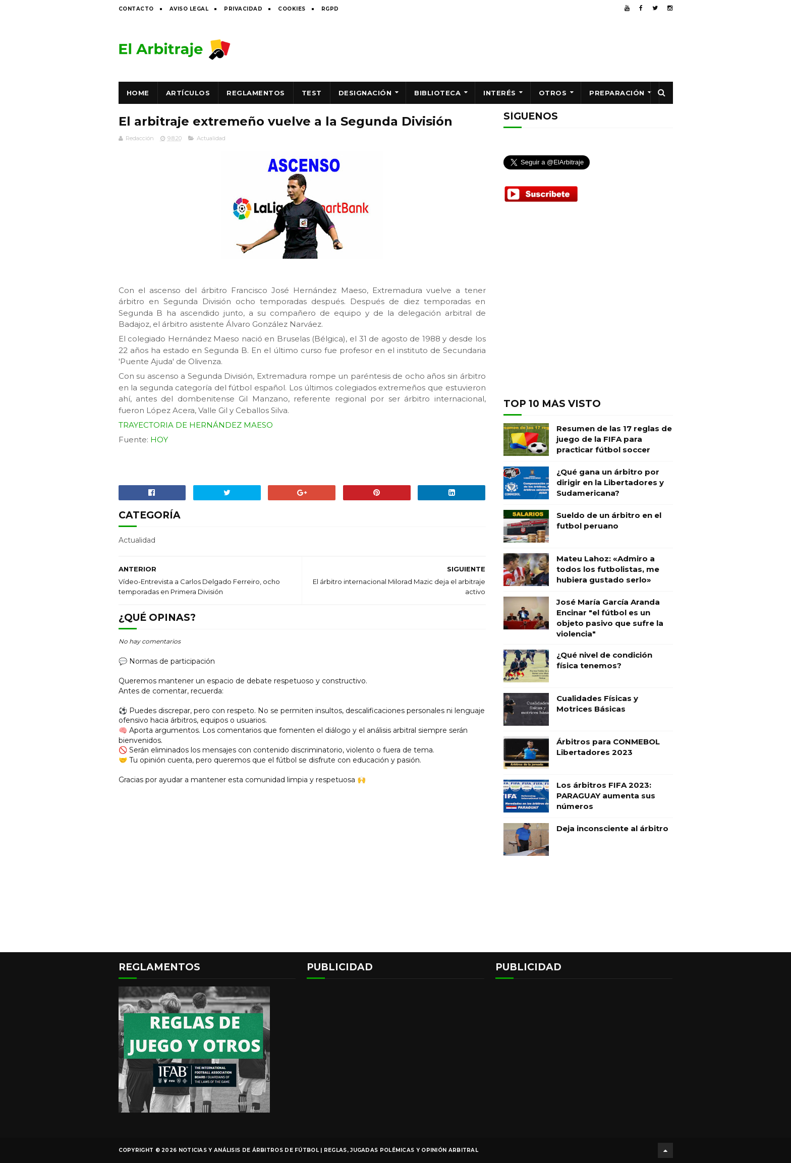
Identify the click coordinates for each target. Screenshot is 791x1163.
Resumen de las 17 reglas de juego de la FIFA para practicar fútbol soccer (614, 439)
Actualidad (211, 138)
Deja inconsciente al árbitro (612, 828)
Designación (365, 93)
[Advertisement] (489, 49)
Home (138, 93)
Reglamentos (256, 93)
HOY (159, 439)
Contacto (136, 9)
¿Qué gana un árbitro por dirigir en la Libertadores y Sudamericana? (610, 482)
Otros (553, 93)
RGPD (330, 9)
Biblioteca (437, 93)
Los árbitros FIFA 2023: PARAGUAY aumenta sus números (605, 795)
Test (312, 93)
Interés (499, 93)
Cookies (292, 9)
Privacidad (243, 9)
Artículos (188, 93)
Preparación (617, 93)
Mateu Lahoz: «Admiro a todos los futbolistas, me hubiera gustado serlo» (607, 569)
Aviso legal (189, 9)
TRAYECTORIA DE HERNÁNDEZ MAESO (196, 425)
